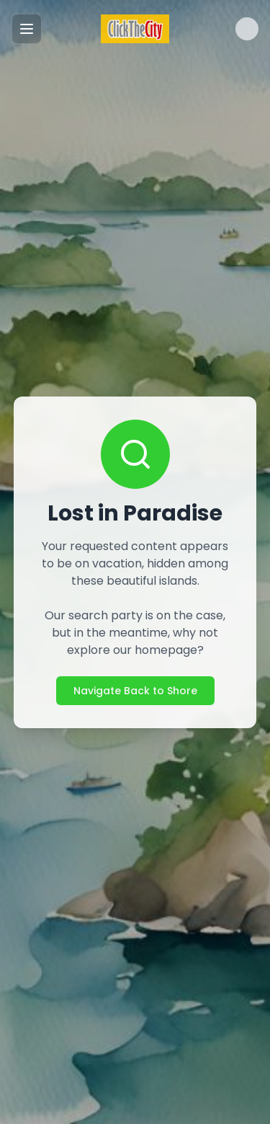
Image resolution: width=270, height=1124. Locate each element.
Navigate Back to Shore (135, 690)
